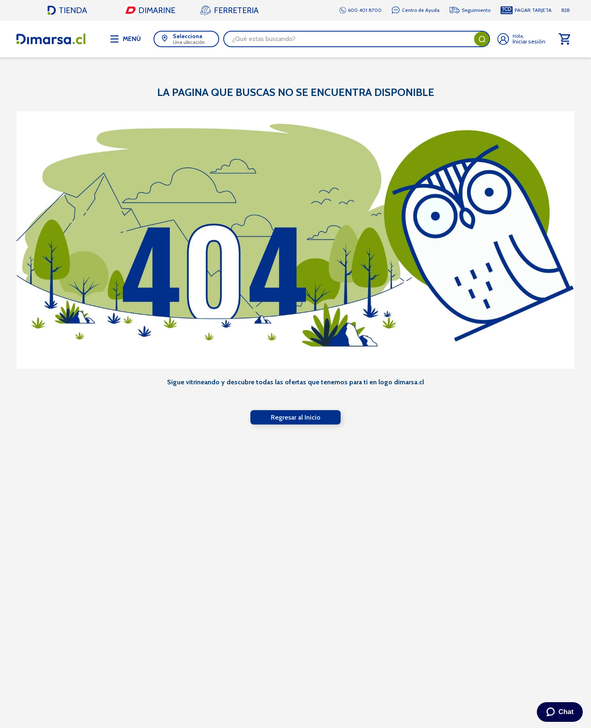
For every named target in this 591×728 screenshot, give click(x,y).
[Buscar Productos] (482, 39)
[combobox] (356, 39)
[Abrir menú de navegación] (125, 39)
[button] (186, 39)
